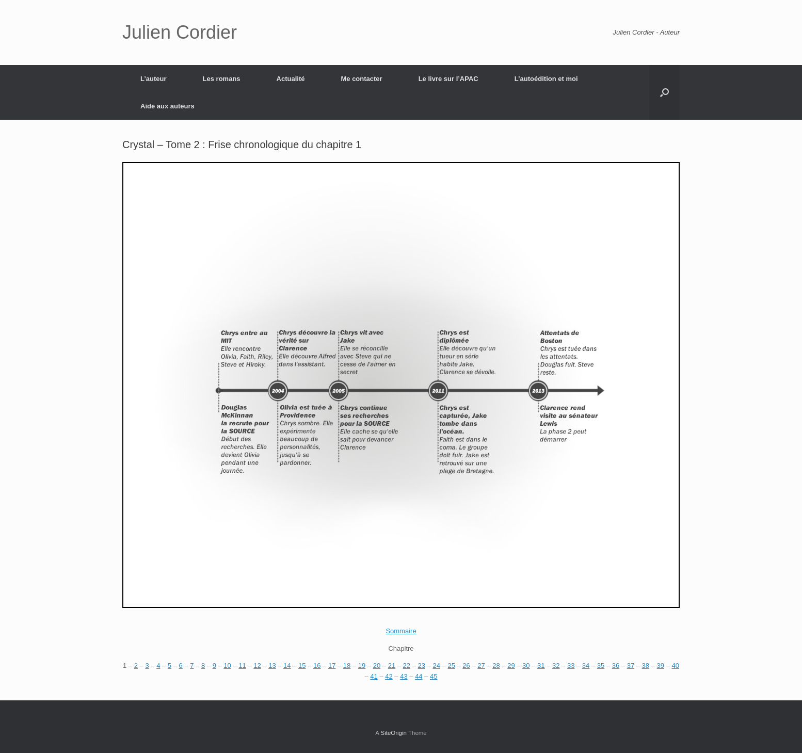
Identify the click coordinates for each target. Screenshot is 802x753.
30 (526, 665)
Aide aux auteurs (167, 106)
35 (600, 665)
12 (257, 665)
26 (466, 665)
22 (406, 665)
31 (540, 665)
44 (418, 676)
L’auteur (153, 79)
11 (242, 665)
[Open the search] (664, 92)
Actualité (291, 79)
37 (630, 665)
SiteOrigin (393, 733)
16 (316, 665)
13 (272, 665)
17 (331, 665)
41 (373, 676)
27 (481, 665)
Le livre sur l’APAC (448, 79)
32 (555, 665)
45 (433, 676)
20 (376, 665)
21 (391, 665)
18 (346, 665)
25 (451, 665)
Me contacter (361, 79)
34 (585, 665)
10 (227, 665)
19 (361, 665)
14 (287, 665)
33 (570, 665)
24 (436, 665)
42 (388, 676)
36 (615, 665)
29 (511, 665)
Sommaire (401, 631)
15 (302, 665)
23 (421, 665)
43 (403, 676)
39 (660, 665)
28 (496, 665)
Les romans (221, 79)
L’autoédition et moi (546, 79)
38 (645, 665)
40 (675, 665)
